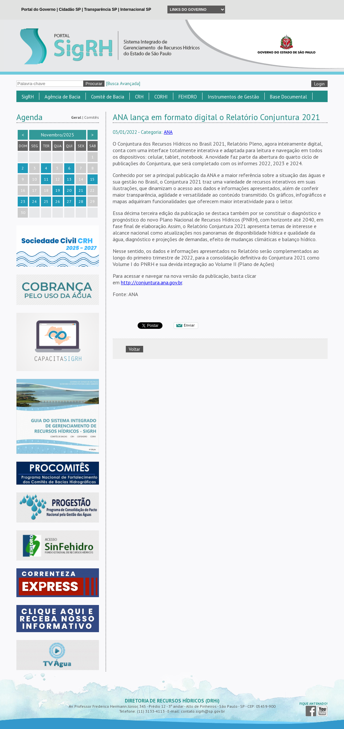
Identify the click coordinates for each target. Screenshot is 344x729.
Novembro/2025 (57, 135)
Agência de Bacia (62, 97)
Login (319, 84)
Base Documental (288, 97)
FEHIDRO (188, 97)
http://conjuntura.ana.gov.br (151, 282)
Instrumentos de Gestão (233, 97)
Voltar (134, 349)
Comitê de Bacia (107, 97)
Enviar (189, 325)
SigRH (28, 97)
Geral (76, 117)
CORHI (161, 97)
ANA (168, 132)
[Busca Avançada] (123, 83)
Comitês (91, 117)
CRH (139, 97)
